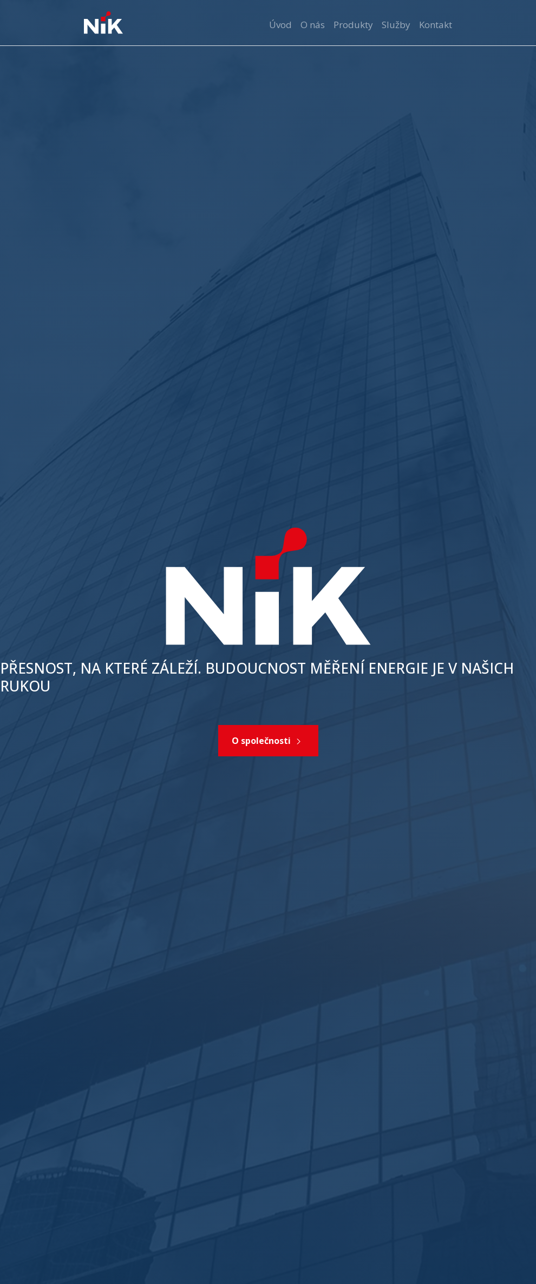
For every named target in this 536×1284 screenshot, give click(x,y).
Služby (396, 24)
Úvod (280, 24)
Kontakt (435, 24)
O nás (312, 24)
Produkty (353, 24)
